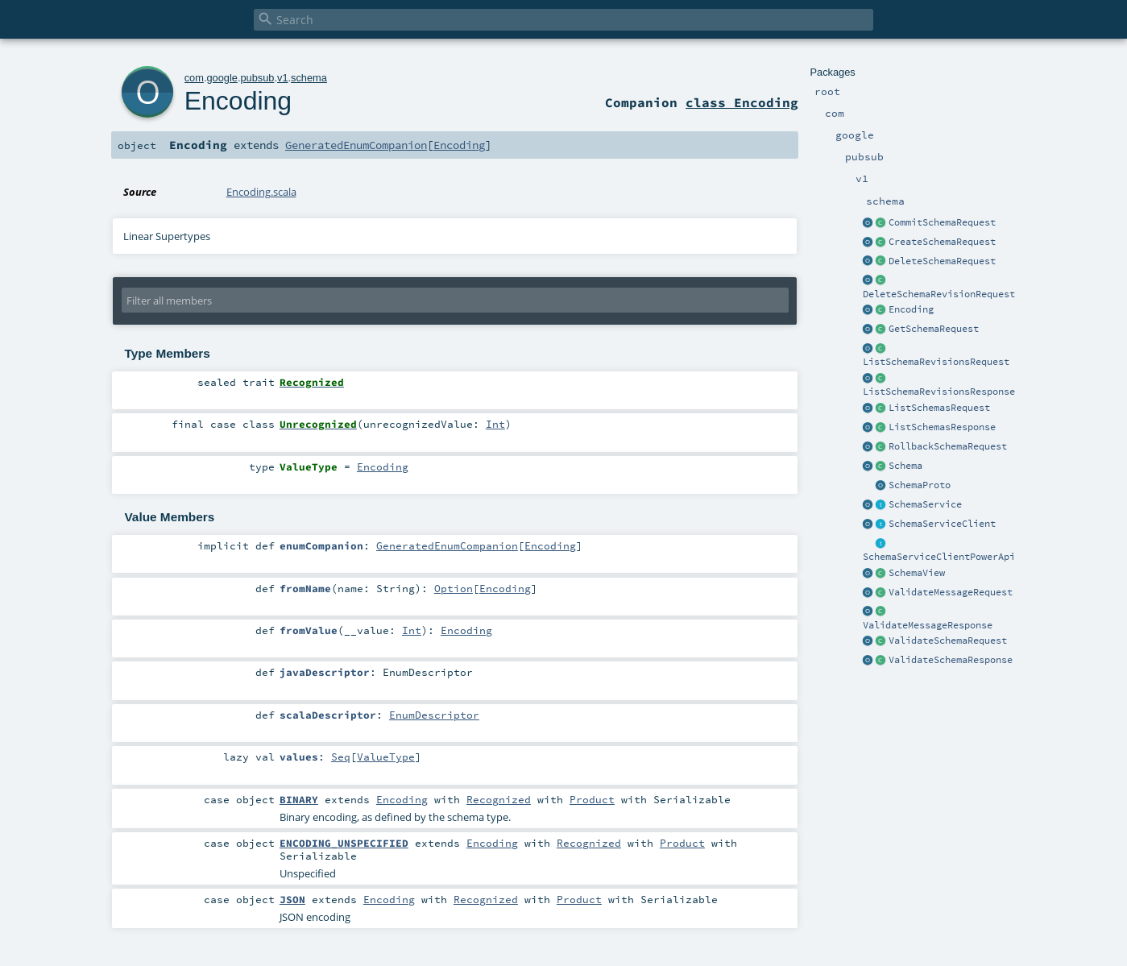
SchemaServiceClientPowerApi (939, 556)
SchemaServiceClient (942, 523)
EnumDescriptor (434, 714)
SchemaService (925, 504)
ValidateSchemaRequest (948, 640)
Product (592, 799)
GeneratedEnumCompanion (356, 145)
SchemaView (917, 572)
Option (453, 588)
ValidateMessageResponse (927, 625)
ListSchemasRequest (939, 407)
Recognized (498, 799)
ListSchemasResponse (942, 427)
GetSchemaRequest (934, 328)
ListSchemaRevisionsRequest (936, 361)
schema (309, 78)
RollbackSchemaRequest (948, 446)
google (221, 78)
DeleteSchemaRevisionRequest (939, 294)
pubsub (257, 78)
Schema (905, 465)
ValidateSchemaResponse (951, 659)
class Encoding (742, 102)
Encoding (911, 309)
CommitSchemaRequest (942, 222)
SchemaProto (920, 485)
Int (495, 423)
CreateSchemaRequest (942, 241)
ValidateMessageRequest (951, 592)
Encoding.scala (261, 191)
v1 (282, 78)
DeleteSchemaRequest (942, 261)
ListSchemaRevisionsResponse (939, 391)
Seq (340, 756)
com (194, 78)
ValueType (386, 756)
